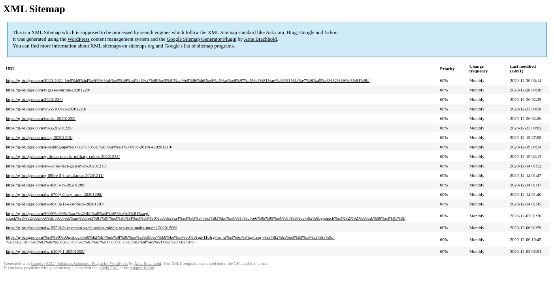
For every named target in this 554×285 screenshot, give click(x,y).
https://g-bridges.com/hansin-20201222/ (40, 118)
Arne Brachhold (260, 39)
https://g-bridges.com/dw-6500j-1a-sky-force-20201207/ (55, 203)
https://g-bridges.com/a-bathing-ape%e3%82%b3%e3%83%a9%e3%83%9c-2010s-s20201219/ (89, 146)
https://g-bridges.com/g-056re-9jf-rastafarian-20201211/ (55, 175)
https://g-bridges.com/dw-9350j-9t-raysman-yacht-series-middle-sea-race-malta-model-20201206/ (91, 227)
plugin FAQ (108, 268)
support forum (142, 268)
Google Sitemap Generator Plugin (202, 39)
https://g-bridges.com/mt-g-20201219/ (39, 137)
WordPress (79, 39)
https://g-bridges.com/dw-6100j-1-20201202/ (45, 251)
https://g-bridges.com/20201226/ (34, 99)
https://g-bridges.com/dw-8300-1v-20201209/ (45, 184)
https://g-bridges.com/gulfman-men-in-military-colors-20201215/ (63, 156)
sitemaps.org (141, 46)
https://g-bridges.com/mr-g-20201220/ (39, 127)
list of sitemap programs (209, 46)
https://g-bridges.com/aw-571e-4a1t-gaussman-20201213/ (56, 165)
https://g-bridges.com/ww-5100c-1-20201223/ (46, 108)
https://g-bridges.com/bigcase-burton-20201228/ (48, 89)
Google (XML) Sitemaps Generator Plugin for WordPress (79, 263)
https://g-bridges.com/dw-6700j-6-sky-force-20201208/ (54, 194)
